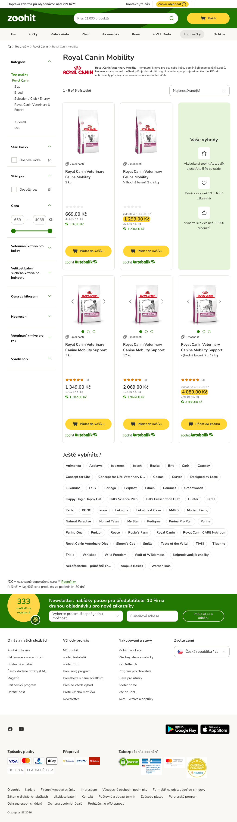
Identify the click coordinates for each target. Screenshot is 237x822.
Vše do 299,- (127, 692)
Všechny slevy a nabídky (135, 657)
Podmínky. (68, 581)
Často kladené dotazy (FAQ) (27, 671)
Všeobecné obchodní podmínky (125, 789)
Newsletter (71, 699)
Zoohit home (127, 685)
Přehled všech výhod (78, 685)
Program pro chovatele (134, 671)
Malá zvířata (59, 34)
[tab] (83, 331)
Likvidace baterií (64, 796)
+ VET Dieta (162, 34)
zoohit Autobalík (75, 657)
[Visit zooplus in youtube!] (21, 729)
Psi (13, 34)
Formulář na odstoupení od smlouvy (179, 789)
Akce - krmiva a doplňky (135, 699)
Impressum (89, 789)
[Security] (128, 762)
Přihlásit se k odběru (203, 616)
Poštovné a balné (19, 664)
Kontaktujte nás (138, 4)
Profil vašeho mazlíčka (79, 692)
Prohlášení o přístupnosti (106, 803)
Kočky (32, 34)
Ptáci (85, 34)
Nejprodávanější (186, 90)
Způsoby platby (152, 796)
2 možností (74, 164)
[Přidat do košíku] (88, 251)
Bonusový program (76, 671)
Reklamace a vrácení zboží (25, 657)
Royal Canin (40, 46)
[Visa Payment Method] (13, 761)
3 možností (74, 337)
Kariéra (30, 789)
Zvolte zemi (184, 640)
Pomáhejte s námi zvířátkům (83, 678)
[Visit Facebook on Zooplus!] (10, 729)
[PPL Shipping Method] (81, 761)
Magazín (13, 678)
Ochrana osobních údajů (24, 803)
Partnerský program (21, 685)
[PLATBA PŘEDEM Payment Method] (40, 770)
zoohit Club (71, 664)
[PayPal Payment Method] (38, 761)
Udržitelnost (16, 692)
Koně (136, 34)
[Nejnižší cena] (17, 219)
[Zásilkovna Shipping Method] (94, 761)
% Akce (219, 34)
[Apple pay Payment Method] (51, 761)
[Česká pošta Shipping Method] (68, 761)
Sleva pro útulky (130, 678)
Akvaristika (110, 34)
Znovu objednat (172, 4)
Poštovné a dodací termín (117, 796)
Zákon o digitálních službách (27, 796)
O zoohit (13, 789)
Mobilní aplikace (129, 650)
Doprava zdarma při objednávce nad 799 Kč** (41, 4)
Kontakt (87, 796)
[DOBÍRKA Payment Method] (16, 770)
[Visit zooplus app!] (181, 733)
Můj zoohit (70, 650)
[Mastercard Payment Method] (25, 761)
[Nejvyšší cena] (39, 219)
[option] (31, 160)
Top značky (192, 34)
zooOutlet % (127, 664)
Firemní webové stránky (58, 789)
